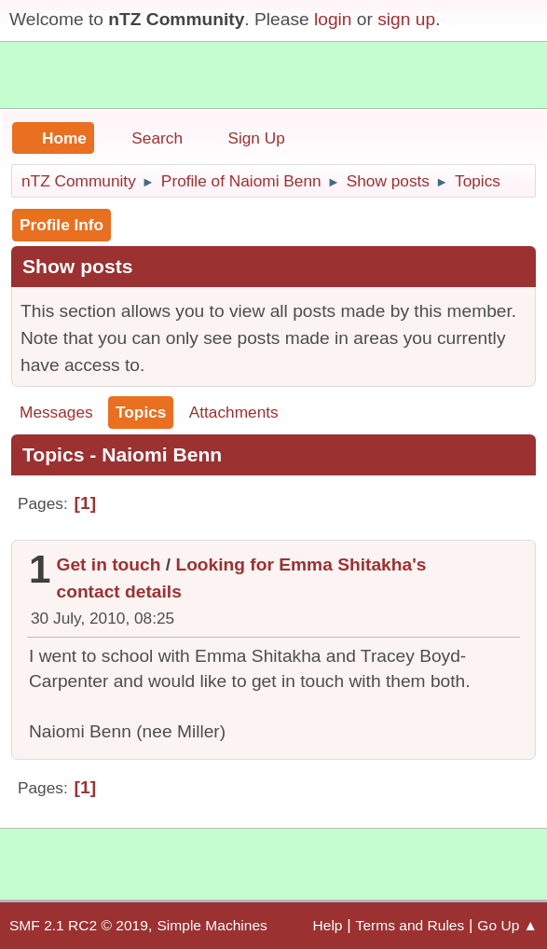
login (333, 19)
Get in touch (109, 564)
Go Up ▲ (507, 925)
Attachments (234, 412)
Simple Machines (212, 925)
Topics (141, 412)
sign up (406, 19)
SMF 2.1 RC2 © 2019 (78, 925)
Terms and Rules (410, 925)
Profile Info (61, 224)
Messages (56, 412)
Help (328, 925)
